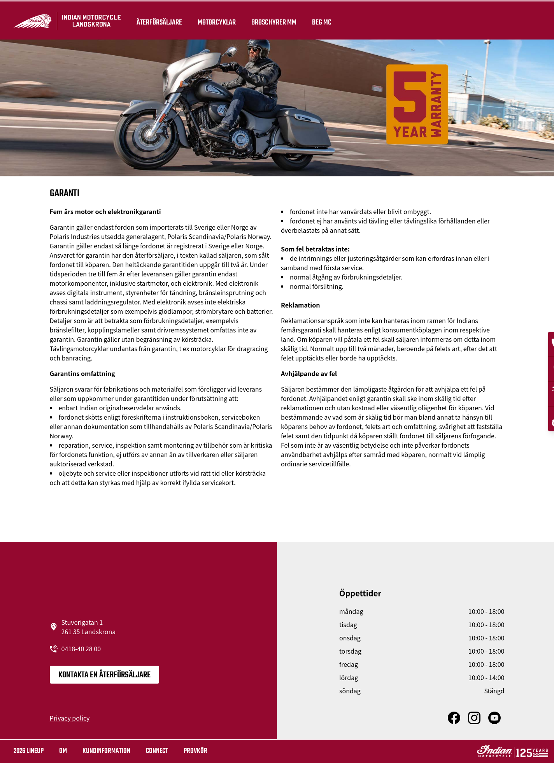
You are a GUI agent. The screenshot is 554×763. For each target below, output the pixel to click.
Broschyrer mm (276, 20)
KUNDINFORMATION (106, 751)
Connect (157, 751)
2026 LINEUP (29, 751)
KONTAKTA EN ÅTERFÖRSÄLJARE (104, 675)
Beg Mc (324, 20)
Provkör (195, 751)
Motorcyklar (219, 20)
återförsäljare (162, 20)
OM (63, 751)
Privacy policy (70, 718)
